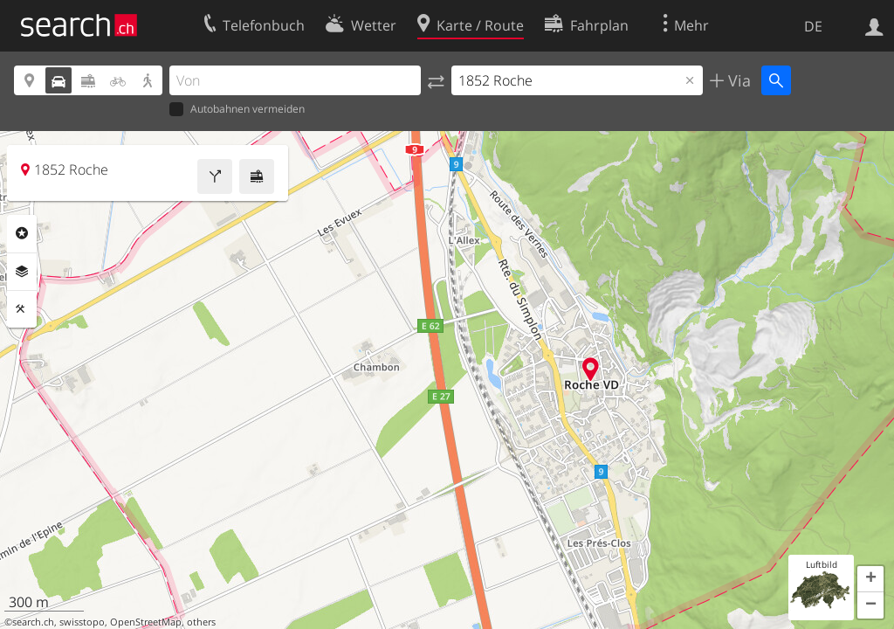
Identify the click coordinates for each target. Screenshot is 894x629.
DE (813, 26)
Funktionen (22, 309)
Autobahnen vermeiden (237, 109)
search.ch (33, 622)
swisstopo (82, 622)
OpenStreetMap (146, 622)
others (201, 622)
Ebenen (22, 271)
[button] (870, 579)
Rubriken (22, 233)
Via (737, 80)
